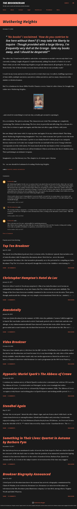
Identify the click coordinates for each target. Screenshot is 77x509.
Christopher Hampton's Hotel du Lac (30, 278)
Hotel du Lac (38, 10)
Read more (71, 268)
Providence (49, 10)
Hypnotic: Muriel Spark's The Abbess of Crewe (37, 374)
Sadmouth (10, 181)
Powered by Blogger (38, 502)
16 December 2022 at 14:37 (15, 229)
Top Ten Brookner (16, 246)
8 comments (11, 364)
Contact (20, 10)
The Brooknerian (14, 3)
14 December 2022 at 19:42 (15, 216)
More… (58, 10)
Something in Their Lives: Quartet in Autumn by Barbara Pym (36, 440)
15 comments (12, 496)
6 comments (11, 332)
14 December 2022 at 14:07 (15, 202)
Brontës (9, 169)
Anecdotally (12, 310)
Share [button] (70, 169)
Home (4, 10)
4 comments (11, 428)
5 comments (11, 396)
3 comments (11, 300)
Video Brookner (14, 342)
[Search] (67, 3)
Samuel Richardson (19, 169)
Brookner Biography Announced (27, 474)
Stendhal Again (14, 406)
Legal (28, 10)
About (12, 10)
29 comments (12, 268)
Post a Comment (8, 233)
